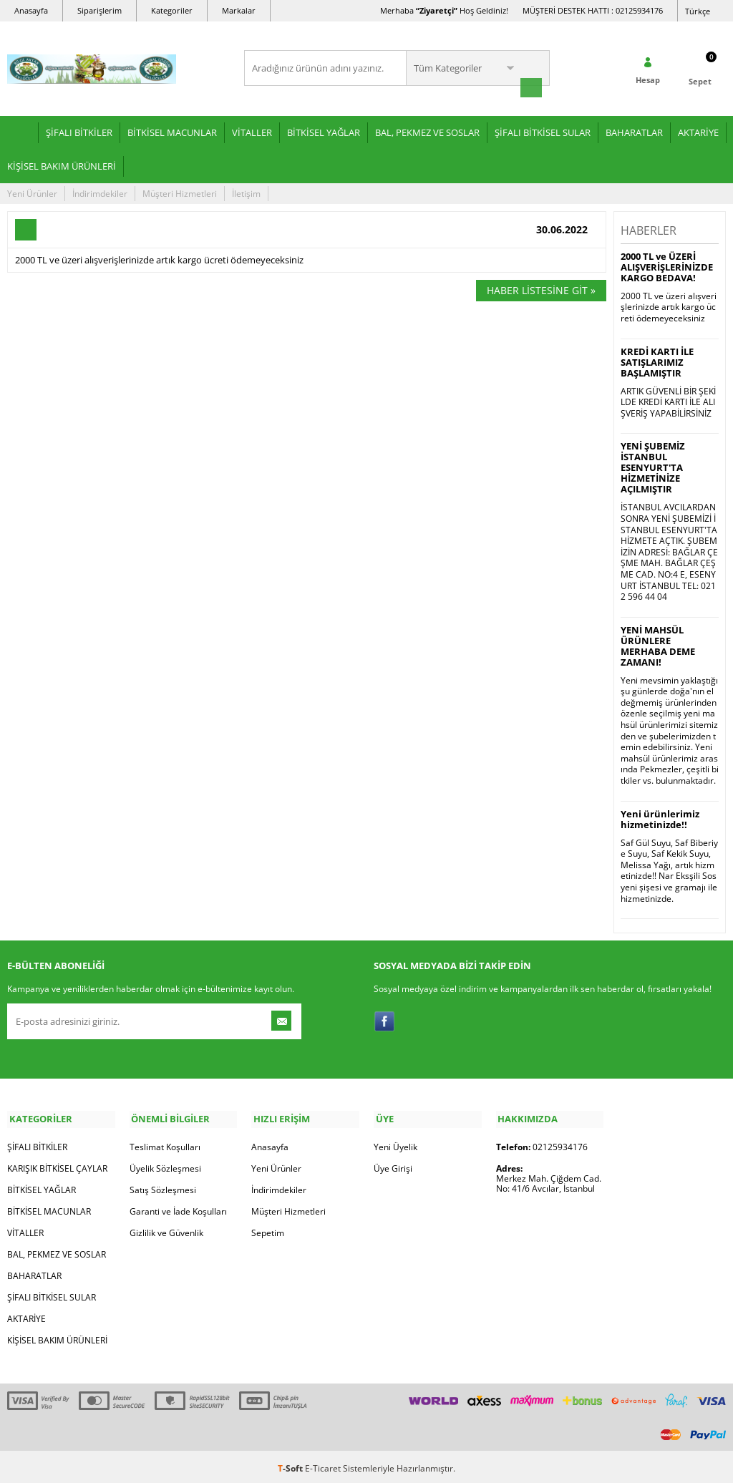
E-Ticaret (323, 1465)
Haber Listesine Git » (541, 289)
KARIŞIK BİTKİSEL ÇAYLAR (57, 1165)
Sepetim (267, 1229)
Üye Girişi (393, 1165)
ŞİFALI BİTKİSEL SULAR (543, 131)
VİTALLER (252, 131)
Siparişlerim (99, 10)
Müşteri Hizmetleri (179, 192)
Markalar (239, 10)
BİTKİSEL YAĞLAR (323, 131)
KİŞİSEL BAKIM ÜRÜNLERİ (61, 164)
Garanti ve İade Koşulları (178, 1208)
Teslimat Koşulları (165, 1143)
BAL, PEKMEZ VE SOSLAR (427, 131)
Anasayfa (31, 10)
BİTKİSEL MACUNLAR (172, 131)
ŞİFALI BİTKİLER (79, 131)
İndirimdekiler (99, 192)
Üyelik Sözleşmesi (165, 1165)
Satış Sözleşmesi (163, 1186)
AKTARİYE (698, 131)
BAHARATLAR (634, 131)
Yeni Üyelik (395, 1143)
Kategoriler (172, 10)
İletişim (246, 192)
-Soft (291, 1465)
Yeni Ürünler (32, 192)
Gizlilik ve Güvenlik (166, 1229)
